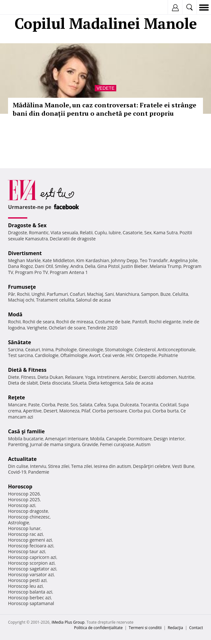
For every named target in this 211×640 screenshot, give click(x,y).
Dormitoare (139, 439)
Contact (196, 627)
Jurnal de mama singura (55, 444)
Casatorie (133, 232)
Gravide (90, 444)
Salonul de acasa (93, 300)
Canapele (116, 439)
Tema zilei (81, 466)
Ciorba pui (139, 411)
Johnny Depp (124, 260)
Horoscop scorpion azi (31, 563)
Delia (90, 266)
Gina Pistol (108, 266)
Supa (113, 405)
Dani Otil (44, 266)
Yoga (90, 377)
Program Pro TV (31, 272)
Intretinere (108, 377)
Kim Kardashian (92, 260)
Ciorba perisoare (109, 411)
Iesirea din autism (112, 466)
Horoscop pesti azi (27, 580)
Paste (34, 405)
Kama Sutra (166, 232)
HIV (130, 355)
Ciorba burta (165, 411)
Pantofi (139, 322)
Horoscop (20, 486)
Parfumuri (57, 294)
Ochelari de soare (67, 328)
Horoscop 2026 (24, 494)
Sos (74, 405)
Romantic (39, 232)
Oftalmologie (73, 355)
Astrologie (18, 522)
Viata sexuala (64, 232)
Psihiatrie (168, 355)
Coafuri (77, 294)
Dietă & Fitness (27, 369)
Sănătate (19, 342)
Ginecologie (91, 349)
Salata (86, 405)
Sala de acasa (139, 383)
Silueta (80, 383)
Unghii (38, 294)
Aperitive (32, 411)
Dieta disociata (55, 383)
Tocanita (149, 405)
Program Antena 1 (69, 272)
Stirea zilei (58, 466)
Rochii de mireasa (74, 322)
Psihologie (66, 349)
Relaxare (74, 377)
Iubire (115, 232)
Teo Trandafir (154, 260)
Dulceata (129, 405)
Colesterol (145, 349)
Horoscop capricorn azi (32, 557)
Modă (15, 314)
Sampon (149, 294)
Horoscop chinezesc (29, 517)
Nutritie (187, 377)
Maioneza (69, 411)
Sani (109, 294)
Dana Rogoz (20, 266)
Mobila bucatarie (25, 439)
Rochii (23, 294)
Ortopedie (145, 355)
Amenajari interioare (66, 439)
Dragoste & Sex (27, 225)
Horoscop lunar (24, 528)
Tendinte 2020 (102, 328)
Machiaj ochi (21, 300)
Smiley (62, 266)
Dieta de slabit (23, 383)
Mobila (97, 439)
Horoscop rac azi (25, 534)
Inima (48, 349)
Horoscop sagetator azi (32, 569)
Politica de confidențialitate (98, 627)
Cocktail (168, 405)
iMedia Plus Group (67, 622)
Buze (165, 294)
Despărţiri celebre (151, 466)
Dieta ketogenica (105, 383)
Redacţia (175, 627)
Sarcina (15, 349)
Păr (11, 294)
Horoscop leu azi (25, 586)
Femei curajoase (117, 444)
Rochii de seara (38, 322)
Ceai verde (113, 355)
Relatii (86, 232)
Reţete (16, 397)
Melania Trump (165, 266)
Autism (143, 444)
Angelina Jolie (184, 260)
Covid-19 (17, 472)
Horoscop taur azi (26, 551)
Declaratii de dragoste (73, 239)
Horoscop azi (21, 505)
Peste (63, 405)
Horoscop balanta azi (30, 592)
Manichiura (127, 294)
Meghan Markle (24, 260)
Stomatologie (119, 349)
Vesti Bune (183, 466)
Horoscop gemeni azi (30, 540)
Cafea (100, 405)
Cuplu (100, 232)
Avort (95, 355)
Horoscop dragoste (28, 511)
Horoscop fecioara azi (30, 546)
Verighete (37, 328)
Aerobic (129, 377)
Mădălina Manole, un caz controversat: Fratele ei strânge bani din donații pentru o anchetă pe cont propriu (104, 109)
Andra (76, 266)
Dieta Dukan (50, 377)
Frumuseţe (22, 286)
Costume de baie (112, 322)
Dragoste (17, 232)
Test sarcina (20, 355)
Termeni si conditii (145, 627)
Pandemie (38, 472)
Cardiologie (46, 355)
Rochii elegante (165, 322)
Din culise (18, 466)
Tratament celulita (55, 300)
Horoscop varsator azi (31, 574)
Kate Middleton (58, 260)
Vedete (105, 88)
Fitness (28, 377)
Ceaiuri (32, 349)
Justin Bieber (134, 266)
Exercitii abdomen (158, 377)
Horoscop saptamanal (31, 603)
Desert (50, 411)
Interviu (38, 466)
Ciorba (48, 405)
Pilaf (85, 411)
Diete (13, 377)
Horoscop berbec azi (29, 597)
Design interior (169, 439)
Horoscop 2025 (24, 499)
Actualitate (22, 458)
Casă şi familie (26, 431)
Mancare (17, 405)
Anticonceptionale (176, 349)
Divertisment (25, 253)
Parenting (18, 444)
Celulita (180, 294)
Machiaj (95, 294)
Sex (148, 232)
